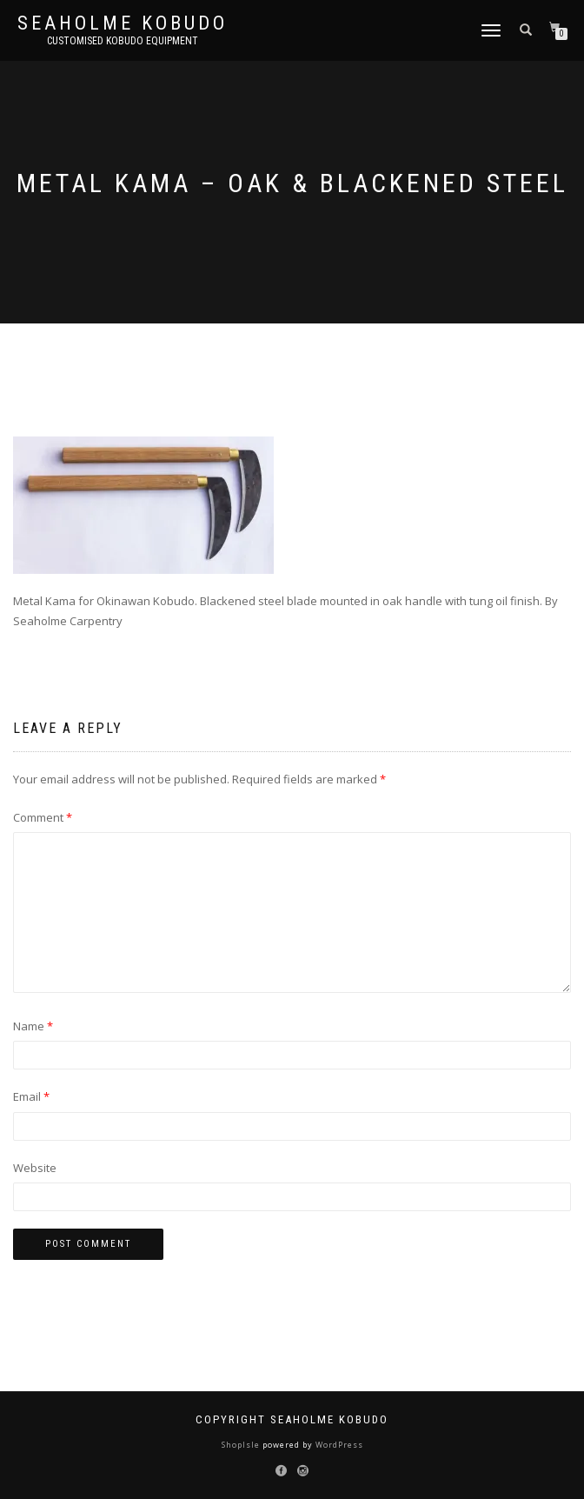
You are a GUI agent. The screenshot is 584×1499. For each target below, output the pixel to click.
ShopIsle (242, 1444)
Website (34, 1168)
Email (31, 1096)
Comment (42, 817)
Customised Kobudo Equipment (122, 41)
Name (33, 1026)
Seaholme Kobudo (122, 23)
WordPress (338, 1444)
